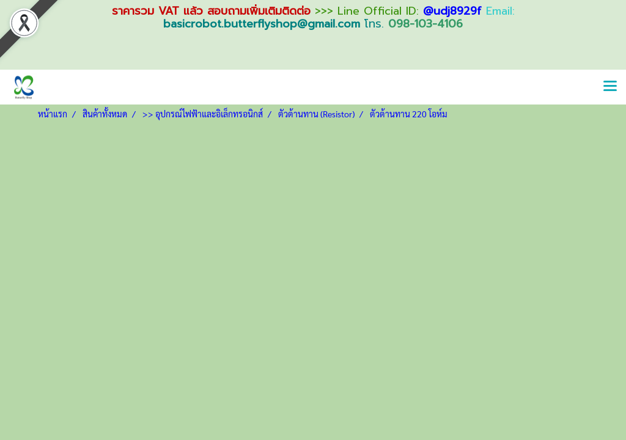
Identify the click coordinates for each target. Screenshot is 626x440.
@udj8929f (452, 11)
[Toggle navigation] (610, 86)
